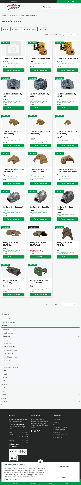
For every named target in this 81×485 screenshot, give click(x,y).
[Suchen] (58, 7)
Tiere (2, 405)
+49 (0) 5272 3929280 (16, 425)
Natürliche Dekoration (10, 357)
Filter (5, 29)
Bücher (5, 377)
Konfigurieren (64, 472)
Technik (5, 374)
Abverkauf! (6, 330)
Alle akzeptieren (64, 466)
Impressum (56, 432)
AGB (54, 424)
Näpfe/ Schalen (8, 353)
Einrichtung (6, 336)
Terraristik (4, 326)
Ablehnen (64, 477)
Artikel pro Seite (29, 29)
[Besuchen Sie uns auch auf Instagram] (70, 1)
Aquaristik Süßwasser (7, 319)
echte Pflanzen (8, 343)
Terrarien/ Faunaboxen (9, 333)
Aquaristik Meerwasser (8, 322)
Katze (3, 391)
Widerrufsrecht (57, 437)
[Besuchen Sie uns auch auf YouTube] (73, 1)
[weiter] (78, 34)
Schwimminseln (8, 364)
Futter (4, 371)
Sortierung (15, 29)
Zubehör (5, 381)
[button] (41, 29)
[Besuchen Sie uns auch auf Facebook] (68, 1)
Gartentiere (4, 401)
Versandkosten (13, 65)
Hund (3, 388)
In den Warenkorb (13, 70)
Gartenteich (4, 384)
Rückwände (7, 360)
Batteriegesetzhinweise (60, 435)
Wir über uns (57, 422)
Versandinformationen (59, 430)
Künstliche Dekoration (10, 350)
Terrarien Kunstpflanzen (11, 367)
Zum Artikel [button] (40, 257)
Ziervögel (4, 398)
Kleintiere (4, 395)
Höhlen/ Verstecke (9, 347)
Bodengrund (7, 340)
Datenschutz (56, 419)
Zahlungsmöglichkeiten (60, 427)
